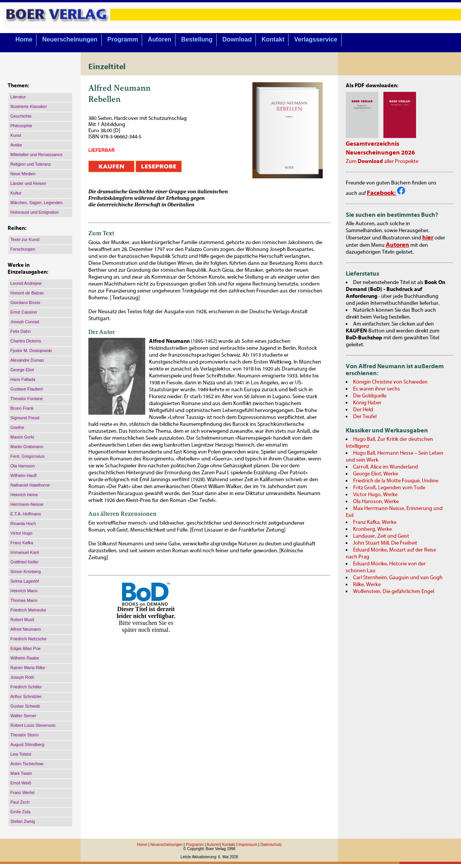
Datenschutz (271, 844)
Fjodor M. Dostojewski (31, 350)
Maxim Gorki (22, 437)
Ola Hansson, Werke (376, 501)
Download (237, 39)
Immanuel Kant (24, 552)
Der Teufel (364, 417)
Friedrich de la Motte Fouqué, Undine (395, 481)
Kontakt (273, 39)
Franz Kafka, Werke (374, 522)
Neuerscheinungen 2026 (380, 152)
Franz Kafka (21, 542)
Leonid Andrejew (25, 283)
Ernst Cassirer (23, 312)
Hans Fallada (22, 379)
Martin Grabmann (26, 446)
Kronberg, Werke (372, 529)
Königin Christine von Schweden (390, 382)
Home (23, 39)
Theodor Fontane (26, 398)
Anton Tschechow (26, 763)
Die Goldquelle (369, 396)
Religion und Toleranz (30, 164)
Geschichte (21, 116)
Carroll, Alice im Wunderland (385, 467)
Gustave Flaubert (26, 389)
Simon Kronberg (25, 571)
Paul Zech (20, 802)
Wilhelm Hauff (23, 475)
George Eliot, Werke (375, 474)
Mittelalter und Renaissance (36, 154)
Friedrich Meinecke (28, 610)
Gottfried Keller (24, 562)
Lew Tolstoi (20, 754)
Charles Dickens (25, 341)
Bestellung (197, 39)
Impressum (247, 844)
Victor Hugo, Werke (375, 495)
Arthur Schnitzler (25, 696)
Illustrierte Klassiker (28, 106)
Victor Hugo (21, 533)
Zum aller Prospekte (382, 161)
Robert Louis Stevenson (32, 725)
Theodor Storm (24, 735)
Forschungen (22, 249)
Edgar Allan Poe (25, 648)
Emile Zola (20, 811)
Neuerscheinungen (70, 39)
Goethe (17, 427)
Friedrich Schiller (26, 687)
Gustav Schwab (25, 706)
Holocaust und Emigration (34, 212)
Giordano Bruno (25, 302)
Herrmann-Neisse (26, 504)
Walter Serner (23, 715)
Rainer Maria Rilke (27, 667)
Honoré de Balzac (27, 293)
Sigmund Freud (24, 417)
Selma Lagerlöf (24, 581)
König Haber (367, 403)
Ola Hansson (22, 466)
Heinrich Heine (24, 494)
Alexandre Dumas (27, 360)
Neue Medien (22, 173)
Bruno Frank (22, 408)
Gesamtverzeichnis (372, 143)
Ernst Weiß (20, 783)
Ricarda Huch (23, 523)
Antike (16, 145)
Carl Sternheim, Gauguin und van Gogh (398, 578)
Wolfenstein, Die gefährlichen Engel (393, 591)
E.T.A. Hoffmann (25, 514)
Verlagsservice (315, 39)
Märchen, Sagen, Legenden (36, 202)
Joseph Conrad (24, 321)
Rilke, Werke (367, 585)
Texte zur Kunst (25, 239)
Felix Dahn (20, 331)
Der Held (363, 410)
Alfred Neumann (25, 629)
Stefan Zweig (22, 821)
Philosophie (21, 125)
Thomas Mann (23, 600)
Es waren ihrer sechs (376, 389)
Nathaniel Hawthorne (30, 485)
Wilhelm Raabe (24, 658)
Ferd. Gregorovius (27, 456)
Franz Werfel (22, 792)
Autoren (159, 39)
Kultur (16, 193)
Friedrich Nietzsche (28, 638)
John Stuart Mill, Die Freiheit (385, 543)
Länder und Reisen (28, 183)
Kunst (15, 135)
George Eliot (22, 369)
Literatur (18, 97)
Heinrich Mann (24, 590)
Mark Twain (21, 773)
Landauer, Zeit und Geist (381, 536)
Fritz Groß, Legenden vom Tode (389, 488)
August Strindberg (27, 744)
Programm (122, 39)
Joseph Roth (22, 677)
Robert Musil (22, 619)
